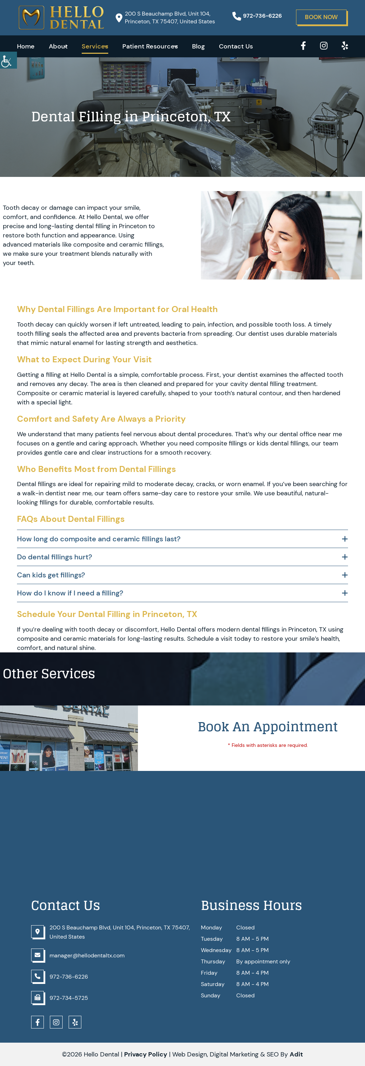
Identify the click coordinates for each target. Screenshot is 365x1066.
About (58, 46)
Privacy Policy (145, 1054)
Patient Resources (150, 46)
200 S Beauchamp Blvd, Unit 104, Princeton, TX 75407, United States (165, 17)
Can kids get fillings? (51, 575)
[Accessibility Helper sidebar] (8, 60)
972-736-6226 (257, 16)
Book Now (321, 17)
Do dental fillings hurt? (54, 556)
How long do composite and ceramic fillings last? (98, 538)
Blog (198, 46)
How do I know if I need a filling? (70, 593)
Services (95, 46)
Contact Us (236, 46)
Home (26, 46)
